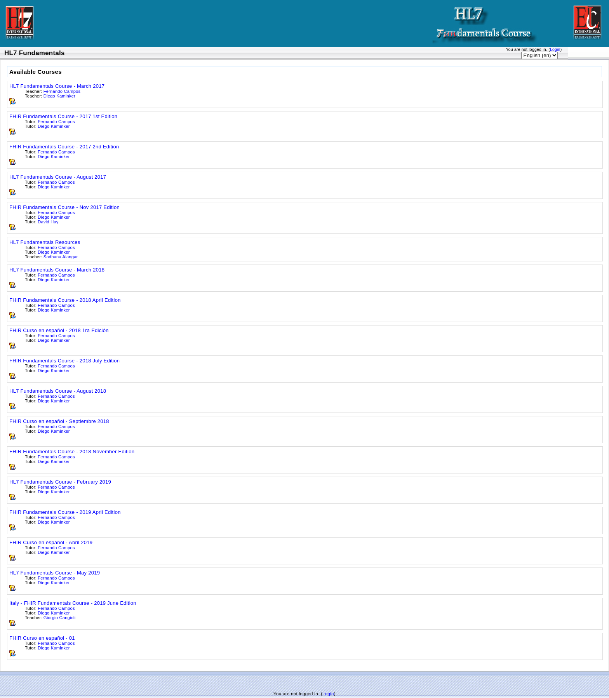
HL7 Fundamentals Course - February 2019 (60, 482)
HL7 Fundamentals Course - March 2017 (56, 86)
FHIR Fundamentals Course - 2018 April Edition (65, 300)
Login (555, 49)
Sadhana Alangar (61, 256)
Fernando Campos (62, 91)
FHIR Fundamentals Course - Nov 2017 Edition (64, 207)
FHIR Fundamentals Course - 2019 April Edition (65, 512)
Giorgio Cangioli (60, 617)
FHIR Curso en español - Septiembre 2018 (59, 421)
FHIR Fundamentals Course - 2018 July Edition (64, 361)
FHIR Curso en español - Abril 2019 (50, 542)
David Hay (48, 221)
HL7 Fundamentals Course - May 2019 (54, 573)
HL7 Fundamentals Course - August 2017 (57, 177)
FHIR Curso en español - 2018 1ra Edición (59, 330)
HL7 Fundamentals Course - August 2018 (57, 391)
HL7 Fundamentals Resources (44, 242)
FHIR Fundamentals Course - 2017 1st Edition (63, 116)
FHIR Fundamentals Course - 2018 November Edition (71, 451)
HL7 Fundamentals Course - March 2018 (56, 270)
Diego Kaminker (59, 96)
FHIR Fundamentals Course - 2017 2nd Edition (64, 147)
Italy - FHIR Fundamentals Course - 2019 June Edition (72, 603)
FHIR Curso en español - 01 (42, 638)
